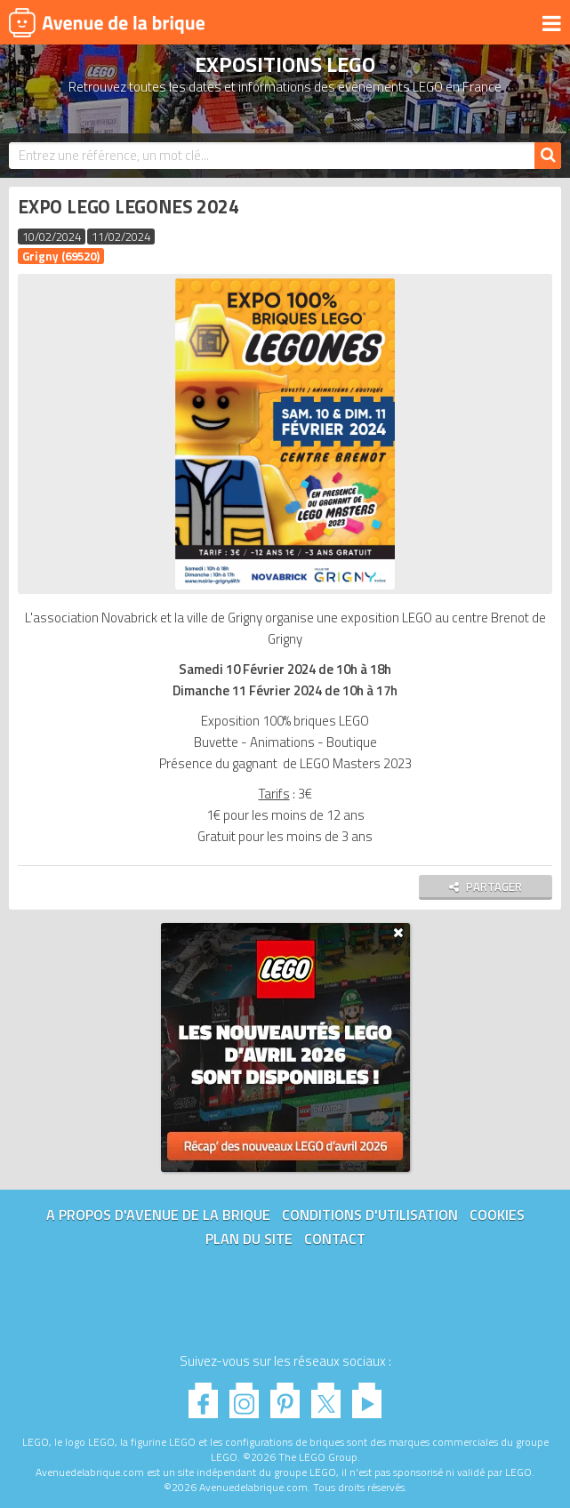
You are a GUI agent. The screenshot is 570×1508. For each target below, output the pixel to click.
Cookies (497, 1214)
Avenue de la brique (107, 22)
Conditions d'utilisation (370, 1214)
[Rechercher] (547, 155)
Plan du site (249, 1238)
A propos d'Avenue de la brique (158, 1214)
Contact (334, 1238)
